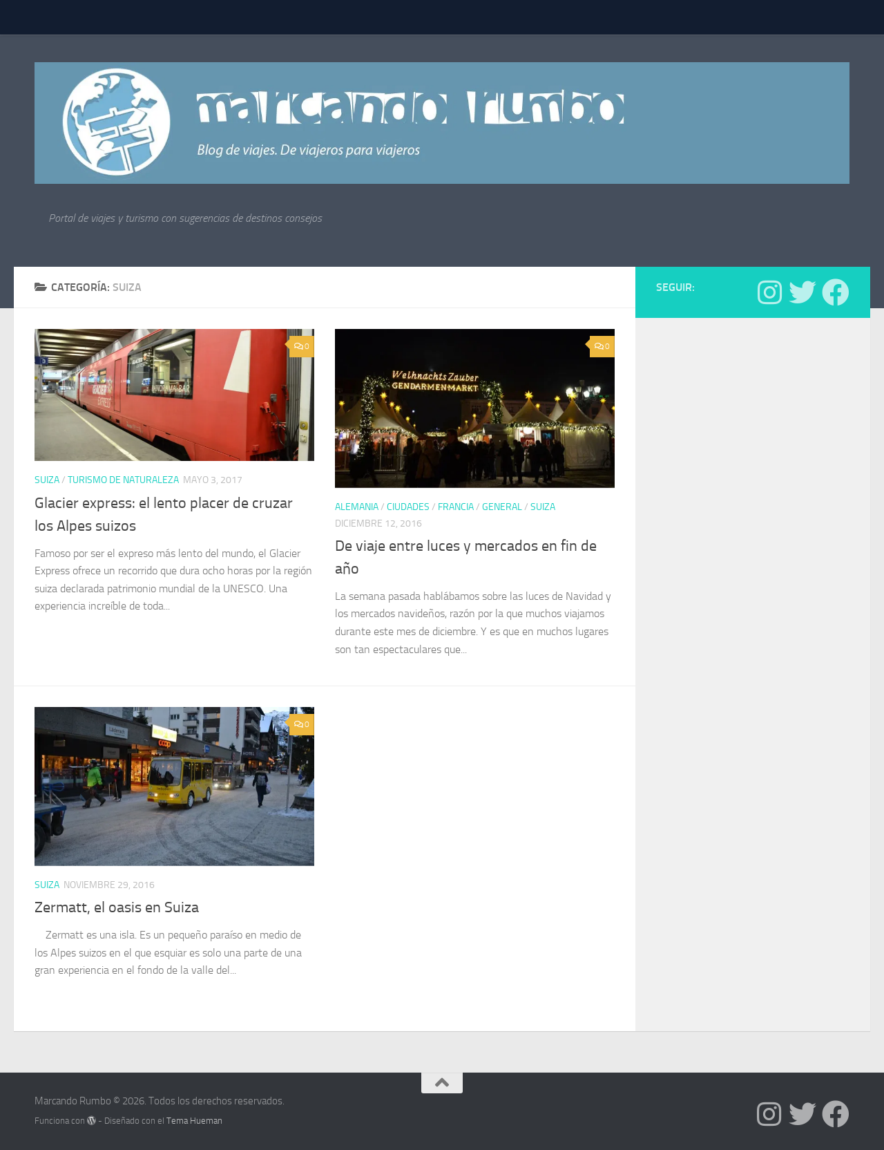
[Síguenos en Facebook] (835, 292)
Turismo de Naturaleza (123, 480)
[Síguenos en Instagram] (769, 292)
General (502, 507)
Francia (456, 507)
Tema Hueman (194, 1120)
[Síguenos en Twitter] (802, 292)
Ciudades (408, 507)
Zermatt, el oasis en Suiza (117, 907)
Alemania (356, 507)
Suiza (47, 480)
